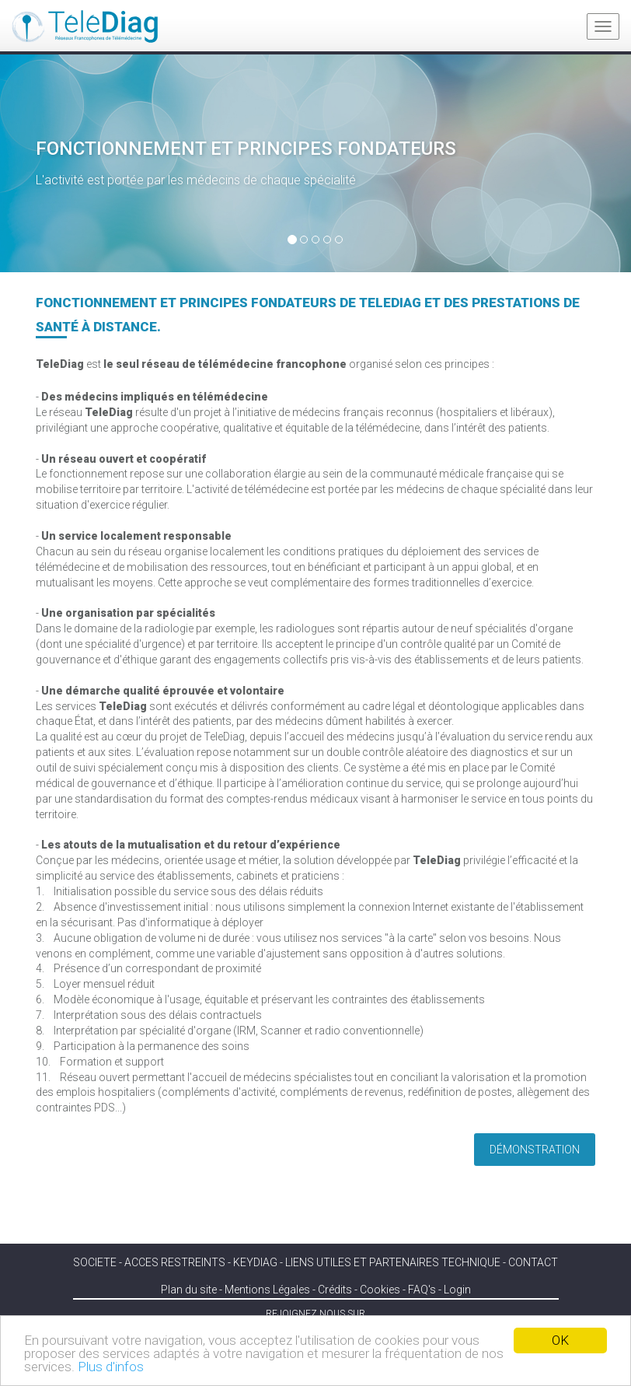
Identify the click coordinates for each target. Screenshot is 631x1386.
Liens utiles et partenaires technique (392, 1262)
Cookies (380, 1289)
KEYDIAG (255, 1262)
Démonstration (535, 1149)
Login (457, 1289)
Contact (533, 1262)
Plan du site (189, 1289)
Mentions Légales (267, 1289)
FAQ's (422, 1289)
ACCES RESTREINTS (174, 1262)
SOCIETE (95, 1262)
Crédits (335, 1289)
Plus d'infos (111, 1366)
